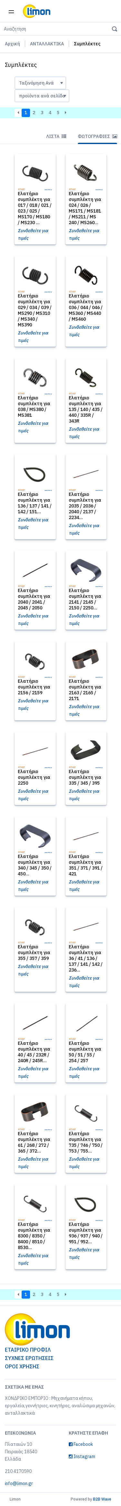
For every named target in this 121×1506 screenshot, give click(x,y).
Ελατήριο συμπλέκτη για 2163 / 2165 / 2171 (85, 689)
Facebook (81, 1444)
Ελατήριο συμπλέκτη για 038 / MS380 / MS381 (34, 406)
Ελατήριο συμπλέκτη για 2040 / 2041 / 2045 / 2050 (34, 599)
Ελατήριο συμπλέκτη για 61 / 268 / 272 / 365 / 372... (34, 1142)
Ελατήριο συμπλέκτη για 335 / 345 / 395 (85, 777)
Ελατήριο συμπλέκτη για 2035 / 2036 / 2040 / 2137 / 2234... (85, 505)
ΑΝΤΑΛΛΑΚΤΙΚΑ (47, 44)
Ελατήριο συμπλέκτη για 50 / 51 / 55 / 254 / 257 (85, 1051)
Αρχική (12, 44)
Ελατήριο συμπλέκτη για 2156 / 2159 (34, 687)
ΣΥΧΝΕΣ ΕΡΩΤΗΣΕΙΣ (29, 1358)
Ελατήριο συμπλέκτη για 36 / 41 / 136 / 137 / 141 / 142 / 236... (86, 958)
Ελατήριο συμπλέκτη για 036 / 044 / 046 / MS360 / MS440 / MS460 (86, 307)
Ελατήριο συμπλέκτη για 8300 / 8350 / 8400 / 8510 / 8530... (34, 1235)
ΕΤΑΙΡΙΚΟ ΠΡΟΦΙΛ (28, 1349)
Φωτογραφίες (97, 136)
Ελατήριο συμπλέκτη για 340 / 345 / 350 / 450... (35, 865)
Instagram (82, 1456)
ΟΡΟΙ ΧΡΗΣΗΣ (22, 1366)
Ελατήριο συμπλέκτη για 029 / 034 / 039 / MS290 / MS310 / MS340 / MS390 (35, 310)
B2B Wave (102, 1499)
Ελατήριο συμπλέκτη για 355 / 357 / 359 (34, 952)
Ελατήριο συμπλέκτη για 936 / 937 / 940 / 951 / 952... (86, 1233)
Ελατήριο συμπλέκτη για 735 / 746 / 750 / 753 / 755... (86, 1142)
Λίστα (56, 136)
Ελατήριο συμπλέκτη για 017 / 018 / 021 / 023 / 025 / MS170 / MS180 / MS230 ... (35, 208)
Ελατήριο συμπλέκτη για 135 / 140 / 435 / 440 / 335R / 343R (86, 409)
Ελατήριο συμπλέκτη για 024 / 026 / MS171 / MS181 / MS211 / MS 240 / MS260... (85, 208)
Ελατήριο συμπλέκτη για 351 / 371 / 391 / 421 (86, 865)
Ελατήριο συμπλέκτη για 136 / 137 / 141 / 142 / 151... (35, 503)
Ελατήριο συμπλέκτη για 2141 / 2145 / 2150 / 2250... (85, 599)
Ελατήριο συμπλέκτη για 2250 (34, 777)
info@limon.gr (19, 1483)
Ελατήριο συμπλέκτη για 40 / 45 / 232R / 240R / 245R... (34, 1051)
